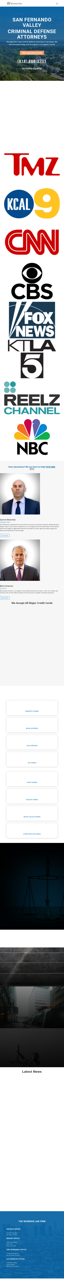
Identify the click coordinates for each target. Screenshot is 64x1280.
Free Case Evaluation (32, 53)
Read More (4, 535)
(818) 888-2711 (31, 61)
